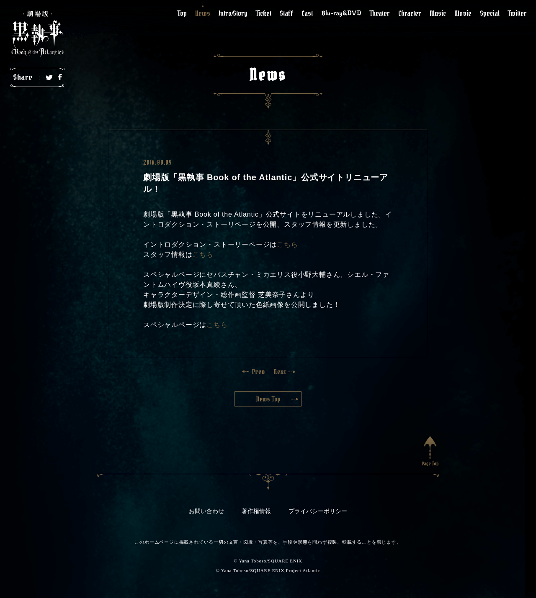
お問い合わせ (206, 511)
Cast (307, 13)
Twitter (517, 13)
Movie (463, 13)
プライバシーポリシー (318, 511)
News (202, 13)
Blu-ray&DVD (341, 13)
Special (490, 13)
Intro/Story (233, 13)
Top (182, 13)
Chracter (409, 13)
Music (438, 13)
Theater (380, 13)
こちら (287, 244)
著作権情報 (256, 511)
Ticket (263, 13)
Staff (286, 13)
